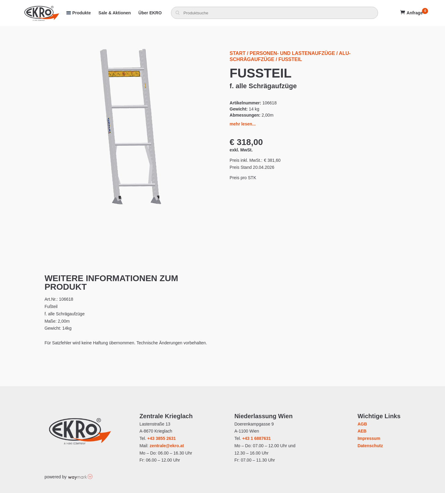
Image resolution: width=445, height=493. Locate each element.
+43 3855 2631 (161, 438)
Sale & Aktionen (115, 12)
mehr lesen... (243, 123)
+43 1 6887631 (256, 438)
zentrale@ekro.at (167, 445)
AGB (362, 424)
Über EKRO (150, 12)
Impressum (368, 438)
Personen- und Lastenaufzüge (292, 53)
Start (238, 53)
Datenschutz (370, 445)
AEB (362, 431)
